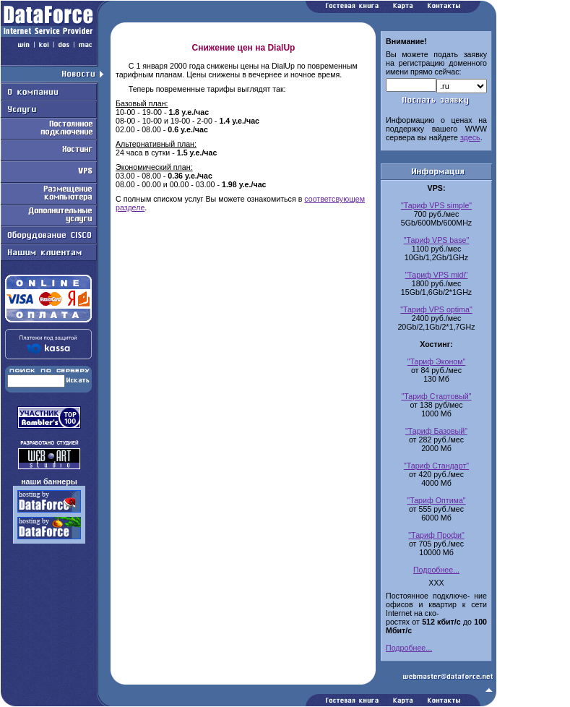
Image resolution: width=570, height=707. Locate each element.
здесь (470, 137)
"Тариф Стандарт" (436, 465)
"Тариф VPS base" (437, 240)
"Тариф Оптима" (436, 500)
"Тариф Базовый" (436, 431)
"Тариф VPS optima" (436, 309)
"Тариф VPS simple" (436, 205)
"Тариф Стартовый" (436, 396)
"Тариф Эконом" (436, 361)
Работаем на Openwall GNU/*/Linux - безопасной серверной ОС (248, 702)
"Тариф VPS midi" (436, 274)
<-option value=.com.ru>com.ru (461, 86)
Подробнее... (436, 569)
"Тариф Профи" (436, 535)
